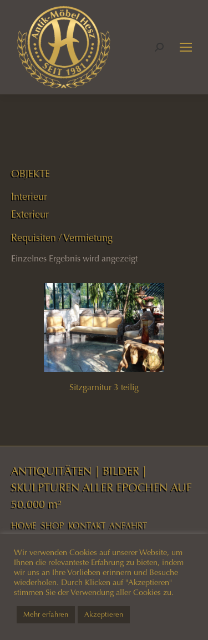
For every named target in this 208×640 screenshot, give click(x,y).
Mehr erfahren (45, 614)
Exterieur (30, 214)
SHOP (52, 526)
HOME (24, 526)
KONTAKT (86, 526)
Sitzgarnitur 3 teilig (104, 387)
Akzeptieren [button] (103, 614)
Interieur (29, 196)
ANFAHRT (128, 526)
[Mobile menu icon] (186, 47)
